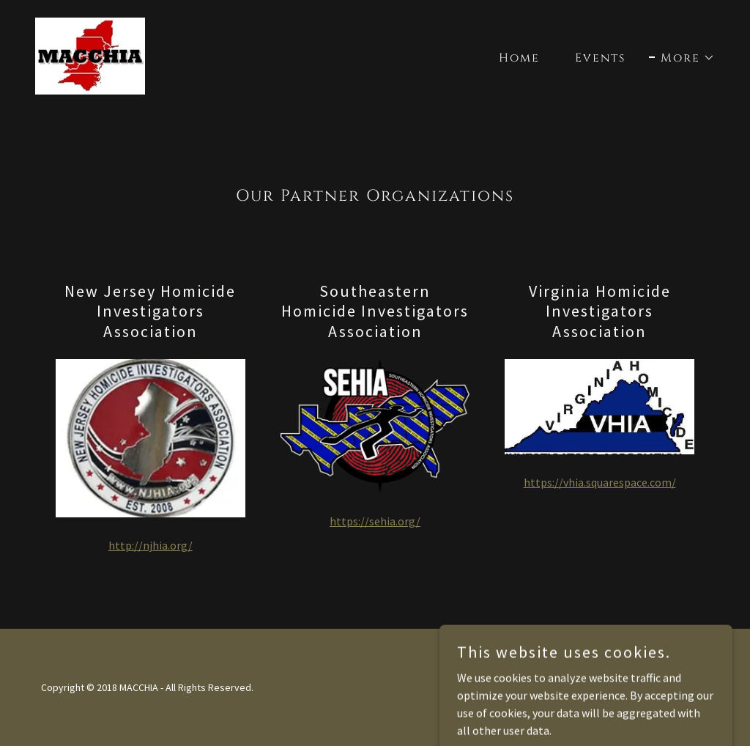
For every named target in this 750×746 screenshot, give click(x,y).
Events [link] (600, 58)
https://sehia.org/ (375, 521)
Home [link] (519, 58)
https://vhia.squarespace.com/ (600, 482)
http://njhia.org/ (150, 545)
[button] (682, 58)
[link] (90, 54)
